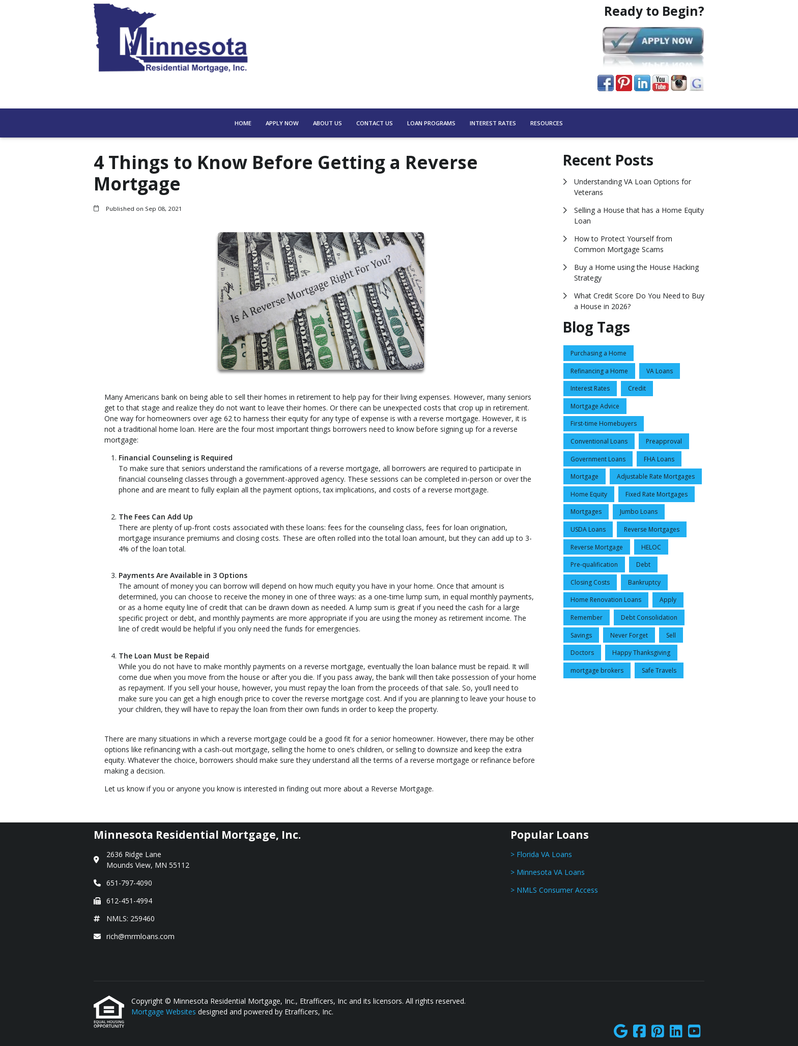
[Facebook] (639, 1031)
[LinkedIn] (676, 1031)
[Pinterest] (657, 1031)
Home (243, 123)
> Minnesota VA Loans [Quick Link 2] (547, 872)
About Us (327, 123)
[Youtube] (694, 1031)
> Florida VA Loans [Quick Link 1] (541, 854)
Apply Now (282, 123)
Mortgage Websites (164, 1011)
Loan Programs (431, 123)
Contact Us (374, 123)
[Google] (621, 1031)
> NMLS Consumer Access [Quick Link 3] (554, 890)
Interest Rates (493, 123)
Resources (546, 123)
